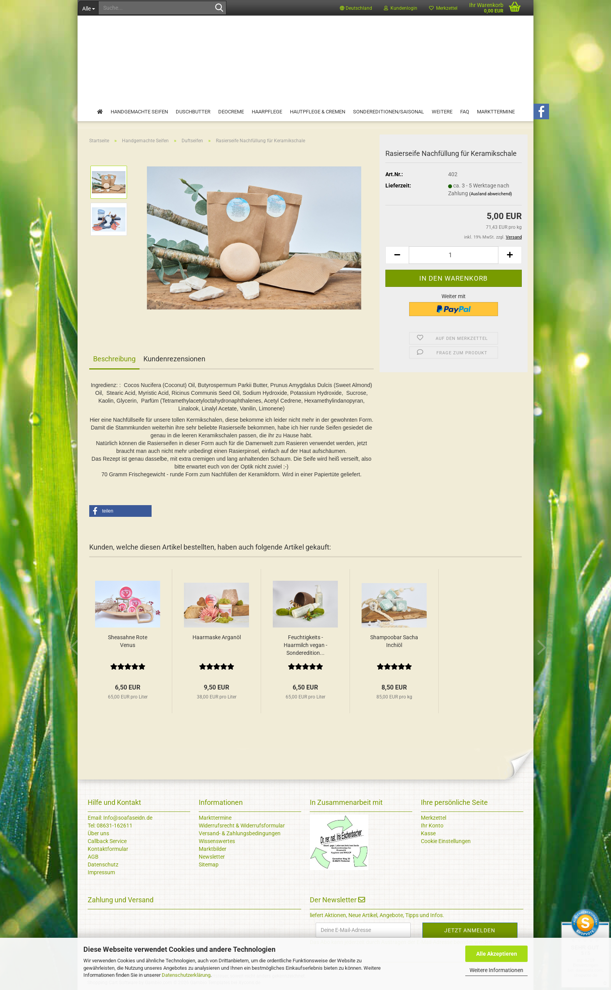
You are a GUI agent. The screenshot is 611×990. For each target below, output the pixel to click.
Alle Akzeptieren (496, 954)
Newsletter (212, 857)
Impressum (101, 872)
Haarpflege (267, 112)
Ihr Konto (432, 825)
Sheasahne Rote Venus (127, 641)
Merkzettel (443, 8)
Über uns (98, 833)
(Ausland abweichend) (490, 193)
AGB (93, 857)
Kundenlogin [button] (400, 8)
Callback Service (107, 841)
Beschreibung (114, 359)
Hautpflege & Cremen (317, 112)
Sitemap (209, 864)
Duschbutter (193, 112)
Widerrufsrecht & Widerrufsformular (242, 825)
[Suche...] (88, 8)
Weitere (442, 112)
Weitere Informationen (496, 970)
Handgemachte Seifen (139, 112)
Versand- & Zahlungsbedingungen (240, 833)
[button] (356, 8)
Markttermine (496, 112)
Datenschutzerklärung (186, 975)
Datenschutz (103, 864)
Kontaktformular (108, 849)
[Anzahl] (453, 255)
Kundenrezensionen (174, 359)
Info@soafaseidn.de (127, 818)
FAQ (464, 112)
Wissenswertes (217, 841)
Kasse (428, 833)
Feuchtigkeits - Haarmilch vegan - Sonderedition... (305, 645)
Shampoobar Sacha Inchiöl (394, 641)
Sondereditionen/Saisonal (388, 112)
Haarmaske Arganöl (216, 637)
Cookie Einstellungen (446, 841)
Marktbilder (212, 849)
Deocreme (231, 112)
